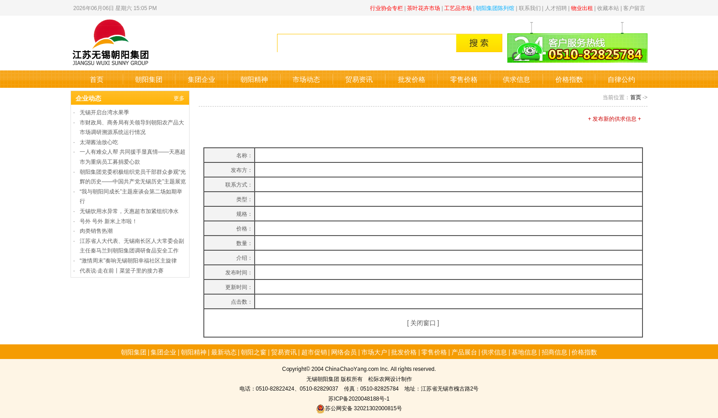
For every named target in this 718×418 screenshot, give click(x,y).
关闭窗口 (423, 322)
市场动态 (306, 79)
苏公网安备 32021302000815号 (359, 408)
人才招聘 (556, 7)
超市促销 (314, 351)
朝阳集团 (149, 79)
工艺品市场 (458, 7)
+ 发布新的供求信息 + (614, 118)
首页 (96, 79)
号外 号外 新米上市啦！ (108, 221)
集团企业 (201, 79)
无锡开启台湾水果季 (104, 112)
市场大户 (374, 351)
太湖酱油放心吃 (99, 141)
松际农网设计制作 (390, 378)
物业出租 (582, 7)
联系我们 (530, 7)
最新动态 (224, 351)
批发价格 (411, 79)
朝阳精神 (254, 79)
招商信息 (554, 351)
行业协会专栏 (386, 7)
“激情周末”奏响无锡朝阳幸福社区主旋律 (128, 260)
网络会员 (344, 351)
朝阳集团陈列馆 (495, 7)
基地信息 (524, 351)
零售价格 (464, 79)
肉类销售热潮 (96, 230)
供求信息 (516, 79)
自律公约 (621, 79)
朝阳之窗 (254, 351)
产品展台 (464, 351)
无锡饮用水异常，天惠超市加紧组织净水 (129, 210)
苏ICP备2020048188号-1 (358, 398)
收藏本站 (608, 7)
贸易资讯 (359, 79)
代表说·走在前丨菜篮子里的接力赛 (121, 270)
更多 (179, 98)
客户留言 (634, 7)
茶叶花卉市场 (423, 7)
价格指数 (569, 79)
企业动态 (88, 97)
